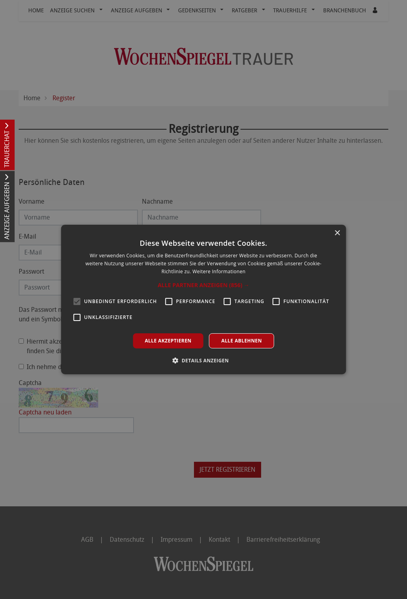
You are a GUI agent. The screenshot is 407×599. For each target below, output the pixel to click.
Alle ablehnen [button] (241, 340)
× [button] (337, 233)
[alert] (203, 299)
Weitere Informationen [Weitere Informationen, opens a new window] (219, 271)
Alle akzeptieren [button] (168, 340)
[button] (204, 285)
